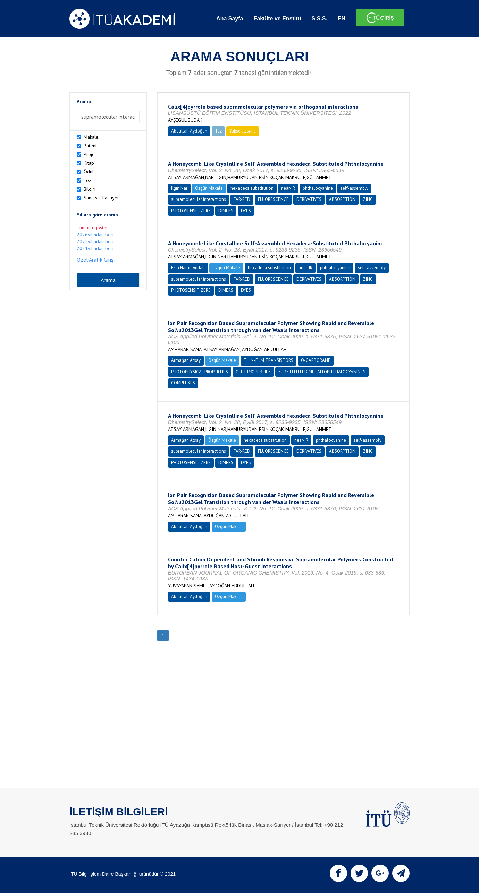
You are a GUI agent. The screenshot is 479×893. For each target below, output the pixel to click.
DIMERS (225, 211)
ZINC (368, 199)
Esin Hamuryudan (188, 268)
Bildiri (89, 189)
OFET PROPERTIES (253, 372)
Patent (90, 146)
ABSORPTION (342, 199)
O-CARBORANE (315, 360)
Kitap (89, 163)
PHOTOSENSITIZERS (191, 211)
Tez (87, 180)
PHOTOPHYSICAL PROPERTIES (199, 372)
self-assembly (354, 188)
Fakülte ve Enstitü (277, 19)
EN (341, 19)
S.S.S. (319, 19)
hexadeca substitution (252, 188)
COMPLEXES (183, 383)
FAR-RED (242, 199)
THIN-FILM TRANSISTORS (268, 360)
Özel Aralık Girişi (96, 259)
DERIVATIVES (308, 199)
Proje (89, 154)
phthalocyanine (318, 188)
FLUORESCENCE (273, 199)
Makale (91, 137)
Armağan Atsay (186, 360)
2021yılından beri (95, 248)
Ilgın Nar (179, 188)
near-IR (288, 188)
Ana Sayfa (229, 19)
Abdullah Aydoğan (189, 131)
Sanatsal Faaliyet (101, 198)
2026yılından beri (95, 234)
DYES (246, 211)
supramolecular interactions (198, 199)
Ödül (89, 172)
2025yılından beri (95, 241)
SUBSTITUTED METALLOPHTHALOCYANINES (321, 372)
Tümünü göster (92, 227)
